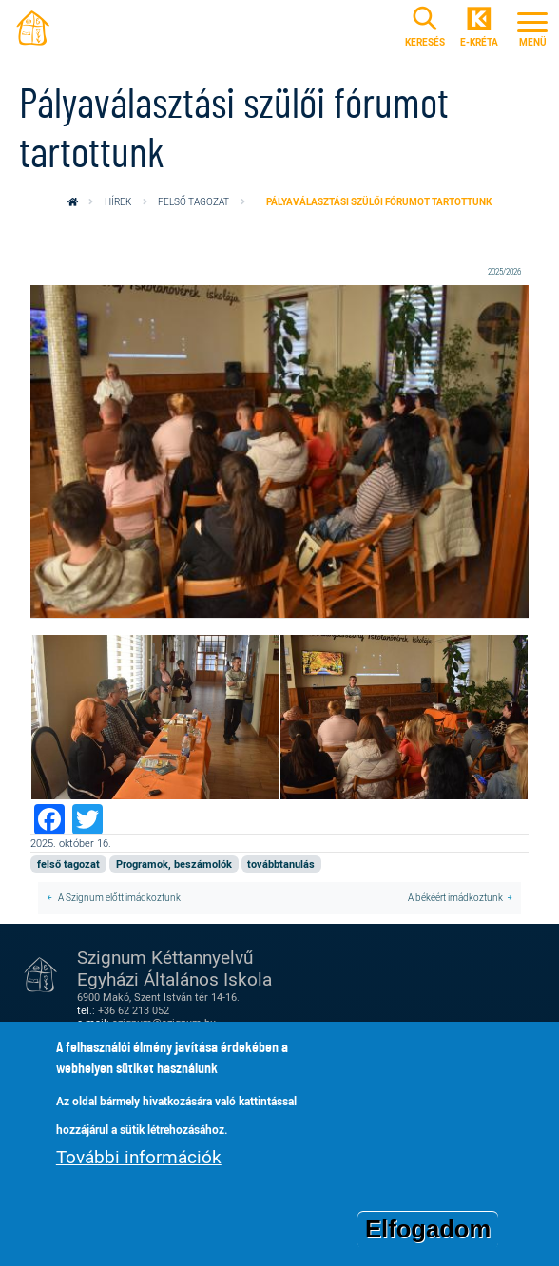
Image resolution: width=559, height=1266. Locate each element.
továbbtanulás (281, 864)
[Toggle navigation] (532, 27)
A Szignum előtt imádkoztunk (118, 898)
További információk (139, 1158)
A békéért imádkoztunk (455, 898)
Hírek (118, 202)
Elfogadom (428, 1231)
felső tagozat (193, 202)
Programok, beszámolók (174, 864)
